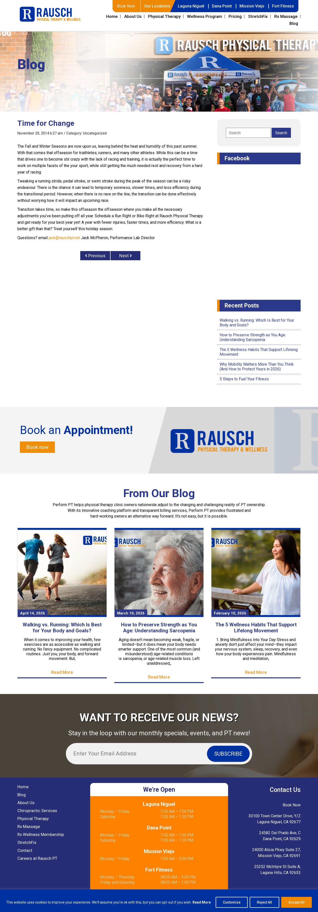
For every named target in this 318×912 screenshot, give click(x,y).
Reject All (264, 902)
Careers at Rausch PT (37, 858)
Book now (37, 447)
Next (125, 255)
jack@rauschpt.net (64, 237)
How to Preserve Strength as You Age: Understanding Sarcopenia (253, 337)
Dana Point (222, 6)
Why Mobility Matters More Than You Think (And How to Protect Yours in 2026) (257, 366)
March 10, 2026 (131, 613)
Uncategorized (95, 133)
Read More (202, 902)
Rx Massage (286, 16)
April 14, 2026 (32, 613)
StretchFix (258, 16)
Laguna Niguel (191, 6)
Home (112, 16)
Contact (24, 850)
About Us (133, 16)
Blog (293, 23)
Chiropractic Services (37, 810)
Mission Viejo (251, 6)
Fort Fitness (283, 6)
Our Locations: (157, 6)
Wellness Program (204, 16)
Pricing (235, 16)
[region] (159, 900)
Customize (231, 902)
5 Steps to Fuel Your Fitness (244, 379)
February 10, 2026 (230, 613)
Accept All (296, 902)
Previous (95, 255)
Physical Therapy (164, 16)
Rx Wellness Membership (40, 834)
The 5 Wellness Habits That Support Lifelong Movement (256, 628)
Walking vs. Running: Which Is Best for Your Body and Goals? (62, 628)
